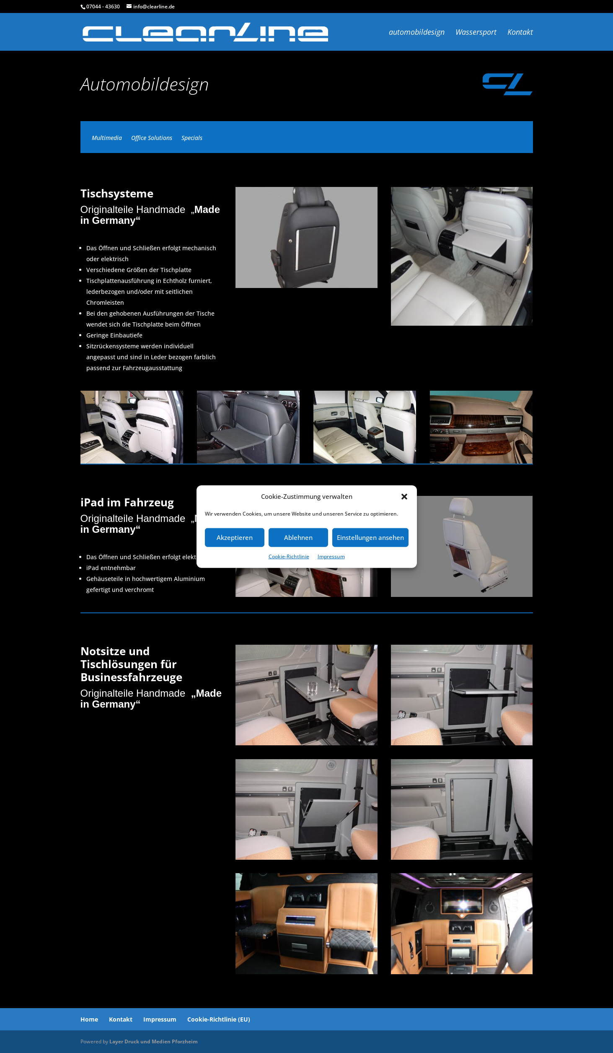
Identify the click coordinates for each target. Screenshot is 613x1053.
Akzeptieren (235, 537)
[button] (404, 497)
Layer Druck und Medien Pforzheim (153, 1041)
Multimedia (107, 138)
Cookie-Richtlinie (289, 556)
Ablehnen (298, 537)
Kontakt (520, 33)
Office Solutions (151, 138)
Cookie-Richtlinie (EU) (218, 1019)
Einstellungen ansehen (370, 537)
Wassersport (476, 33)
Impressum (331, 556)
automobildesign (417, 33)
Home (89, 1019)
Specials (191, 138)
